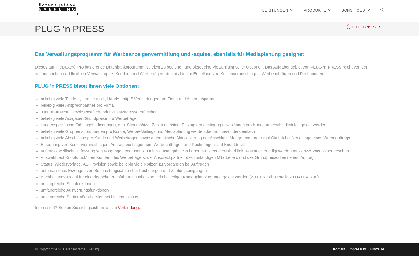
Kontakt (339, 249)
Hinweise (377, 249)
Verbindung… (130, 207)
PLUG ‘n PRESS (370, 27)
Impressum (357, 249)
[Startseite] (348, 27)
